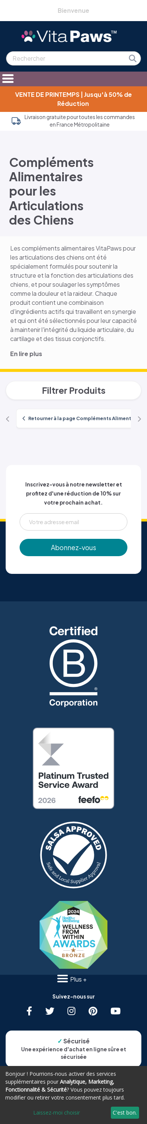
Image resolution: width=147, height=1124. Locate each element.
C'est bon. (125, 1112)
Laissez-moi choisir (56, 1112)
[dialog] (73, 1095)
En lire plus (26, 354)
